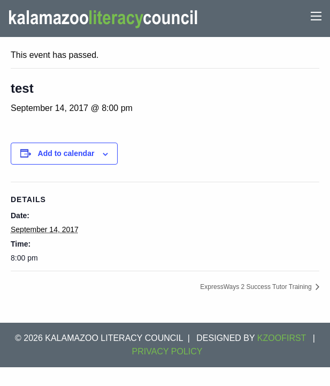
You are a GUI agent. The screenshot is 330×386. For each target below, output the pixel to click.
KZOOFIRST (281, 338)
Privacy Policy (167, 351)
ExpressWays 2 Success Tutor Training (256, 287)
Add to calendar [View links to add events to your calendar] (66, 153)
